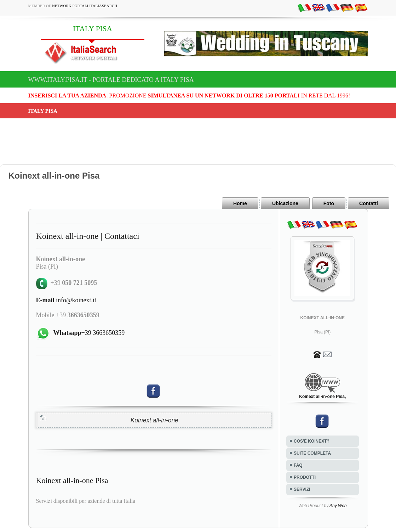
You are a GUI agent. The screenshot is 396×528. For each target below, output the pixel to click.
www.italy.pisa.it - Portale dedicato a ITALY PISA (111, 79)
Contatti (368, 203)
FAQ (298, 465)
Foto (328, 203)
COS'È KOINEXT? (311, 441)
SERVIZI (302, 489)
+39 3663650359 (89, 332)
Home (240, 203)
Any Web (337, 505)
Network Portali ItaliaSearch (84, 6)
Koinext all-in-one (154, 420)
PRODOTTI (305, 477)
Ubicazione (285, 203)
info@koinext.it (66, 300)
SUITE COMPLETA (312, 453)
